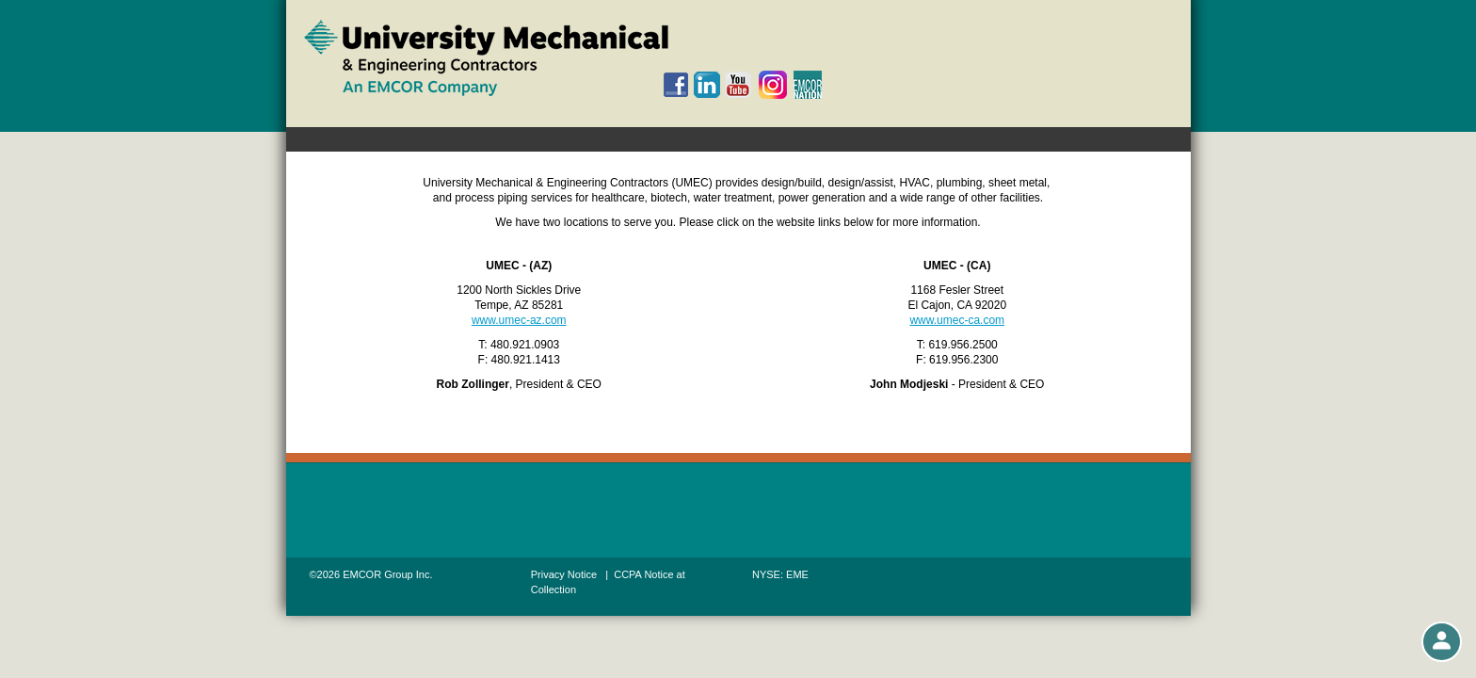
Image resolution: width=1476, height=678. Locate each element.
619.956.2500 (962, 344)
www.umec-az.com (519, 320)
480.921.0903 (524, 344)
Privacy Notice (564, 574)
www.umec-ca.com (956, 320)
